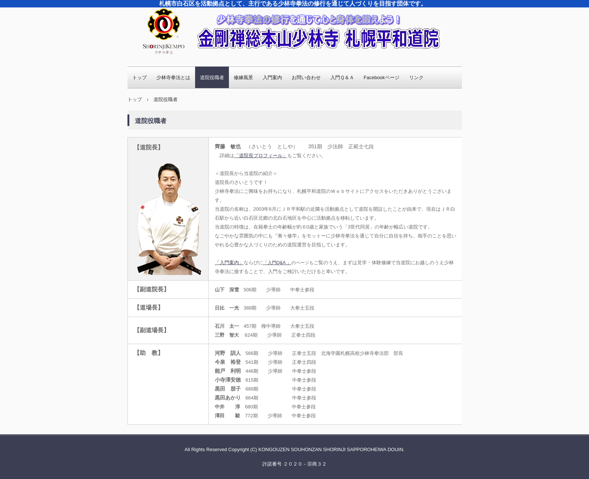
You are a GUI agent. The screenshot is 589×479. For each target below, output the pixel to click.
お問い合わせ (306, 77)
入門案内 (272, 77)
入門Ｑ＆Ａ (342, 77)
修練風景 (243, 77)
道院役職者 (212, 77)
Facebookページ (381, 77)
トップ (139, 77)
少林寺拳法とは (173, 77)
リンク (416, 77)
